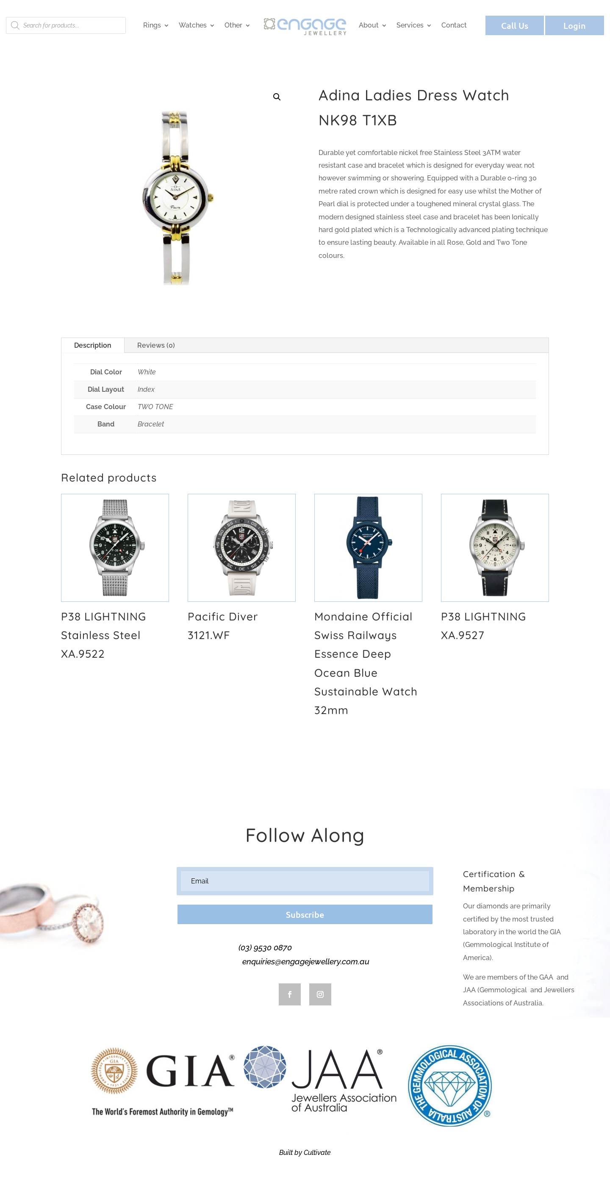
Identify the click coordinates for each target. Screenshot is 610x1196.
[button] (277, 97)
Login (574, 25)
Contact (454, 25)
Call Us (514, 25)
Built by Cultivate (305, 1153)
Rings (152, 25)
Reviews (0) (156, 345)
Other (233, 25)
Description (92, 345)
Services (410, 25)
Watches (193, 25)
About (369, 25)
